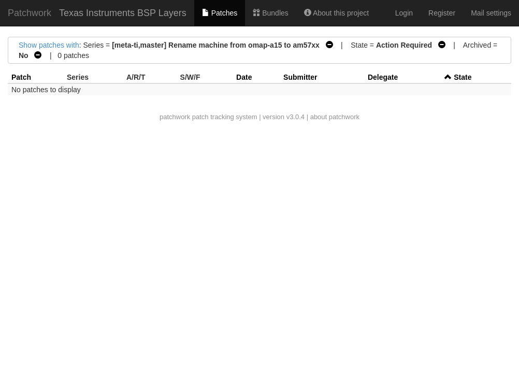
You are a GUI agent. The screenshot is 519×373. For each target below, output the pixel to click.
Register (441, 13)
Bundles (270, 13)
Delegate (383, 77)
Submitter (300, 77)
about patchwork (334, 117)
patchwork (175, 117)
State (462, 77)
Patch (21, 77)
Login (404, 13)
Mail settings (491, 13)
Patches (219, 13)
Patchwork (29, 13)
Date (244, 77)
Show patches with (49, 45)
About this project (336, 13)
